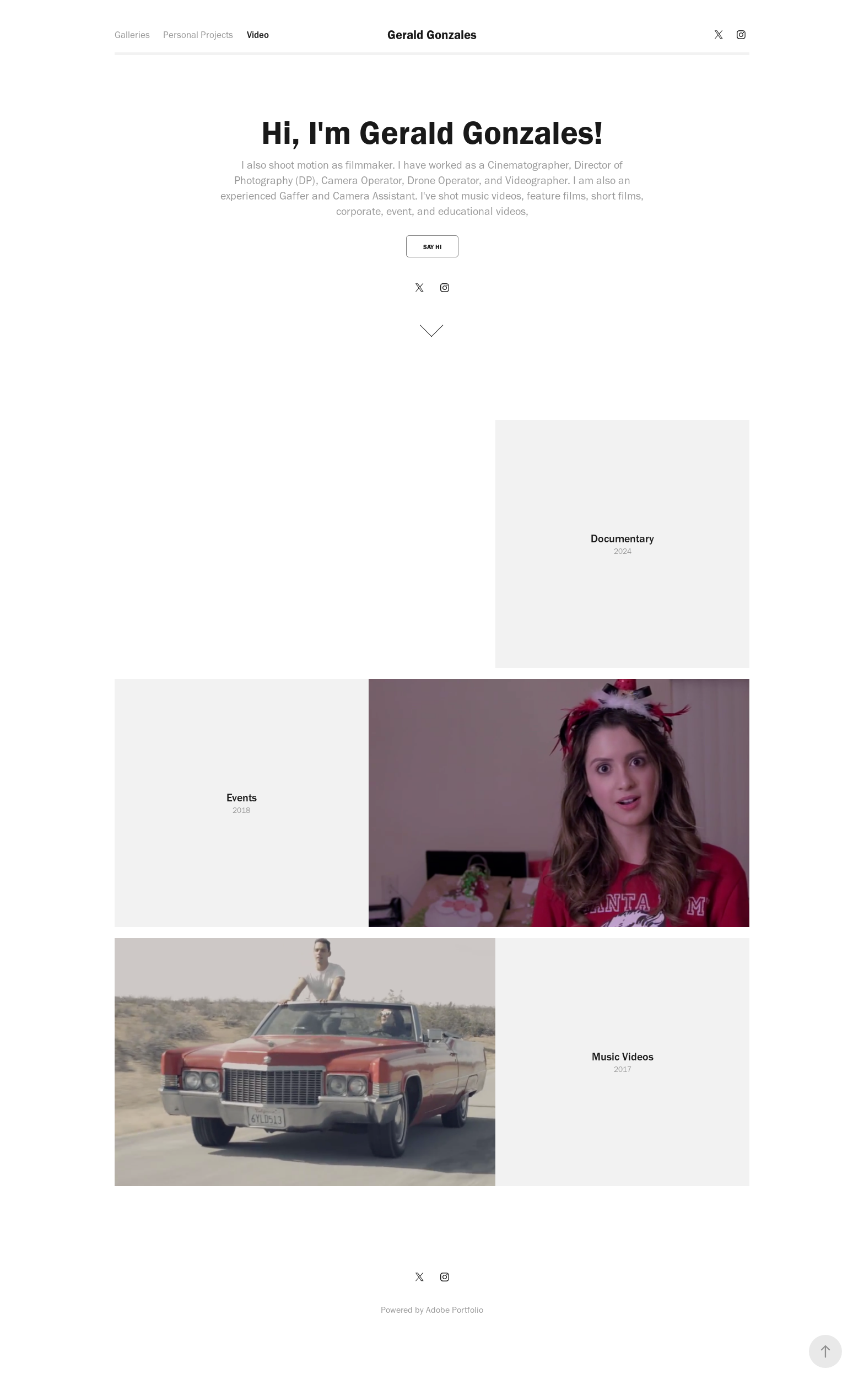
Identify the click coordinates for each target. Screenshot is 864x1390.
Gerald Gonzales (432, 34)
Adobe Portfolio (454, 1310)
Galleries (132, 34)
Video (258, 34)
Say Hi (432, 247)
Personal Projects (198, 34)
